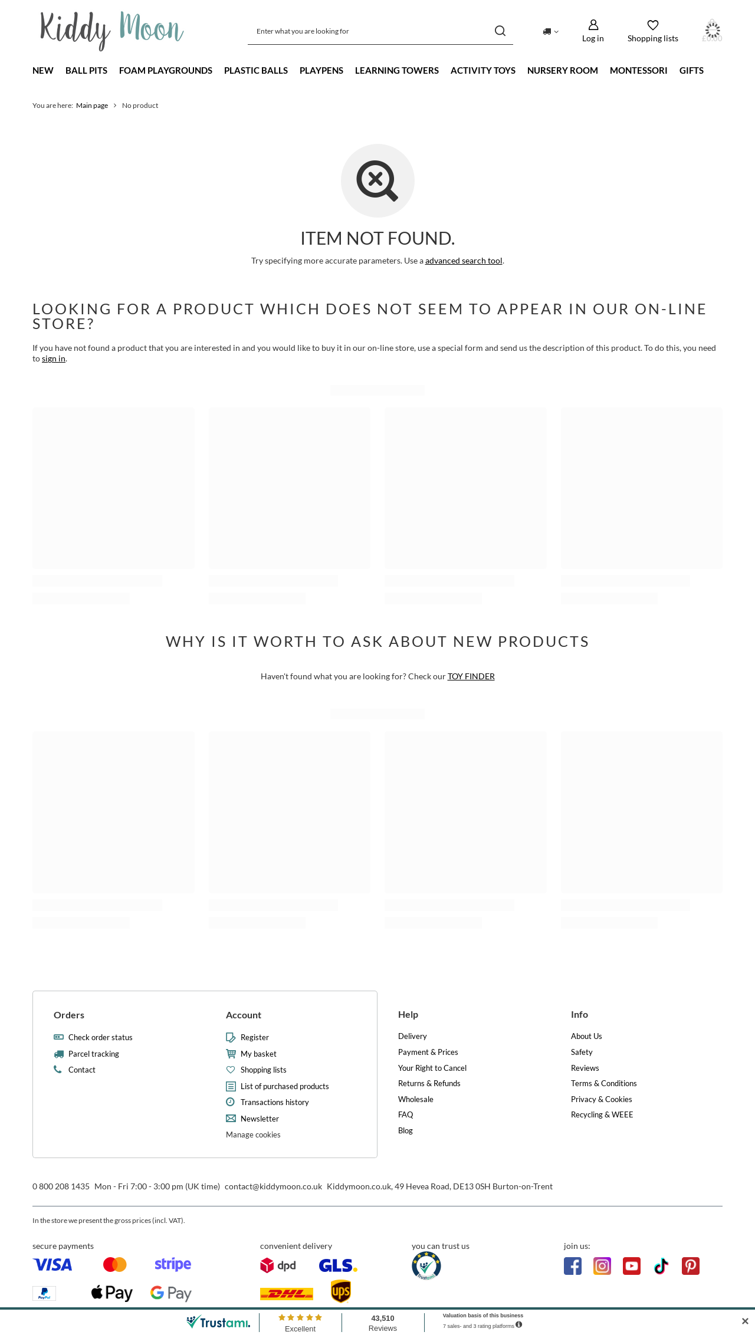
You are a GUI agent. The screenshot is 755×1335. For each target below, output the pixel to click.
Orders (69, 1014)
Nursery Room (562, 70)
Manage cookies (253, 1134)
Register (255, 1037)
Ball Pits (86, 70)
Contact (82, 1070)
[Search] (500, 31)
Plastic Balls (256, 70)
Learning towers (397, 70)
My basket (259, 1054)
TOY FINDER (471, 676)
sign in (53, 358)
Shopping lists (264, 1070)
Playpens (321, 70)
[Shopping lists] (653, 31)
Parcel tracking (93, 1054)
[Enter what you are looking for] (380, 31)
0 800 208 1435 (61, 1186)
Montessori (639, 70)
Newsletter (260, 1118)
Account (243, 1014)
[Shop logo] (112, 31)
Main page (92, 105)
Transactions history (275, 1102)
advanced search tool (464, 260)
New (43, 70)
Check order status (100, 1037)
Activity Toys (483, 70)
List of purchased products (285, 1086)
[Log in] (593, 31)
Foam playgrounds (165, 70)
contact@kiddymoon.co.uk (273, 1186)
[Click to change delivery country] (551, 30)
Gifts (692, 70)
